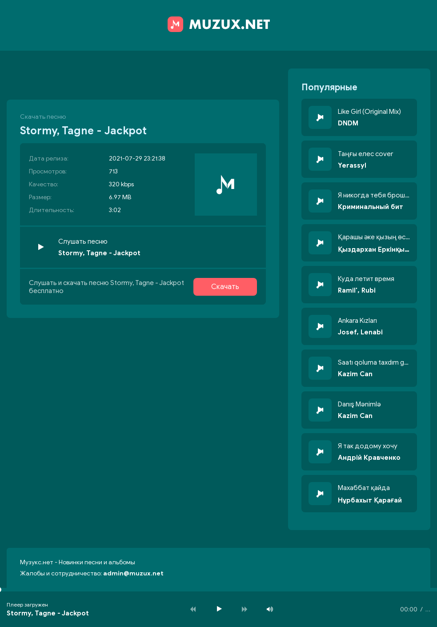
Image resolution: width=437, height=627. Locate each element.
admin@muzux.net (133, 573)
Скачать (225, 286)
